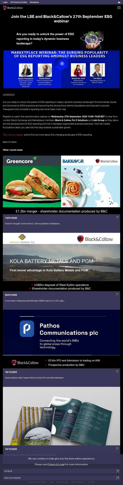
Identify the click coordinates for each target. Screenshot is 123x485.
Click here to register (13, 135)
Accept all (8, 471)
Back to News (9, 142)
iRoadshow (34, 2)
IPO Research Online (19, 2)
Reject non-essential (12, 478)
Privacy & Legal (56, 464)
